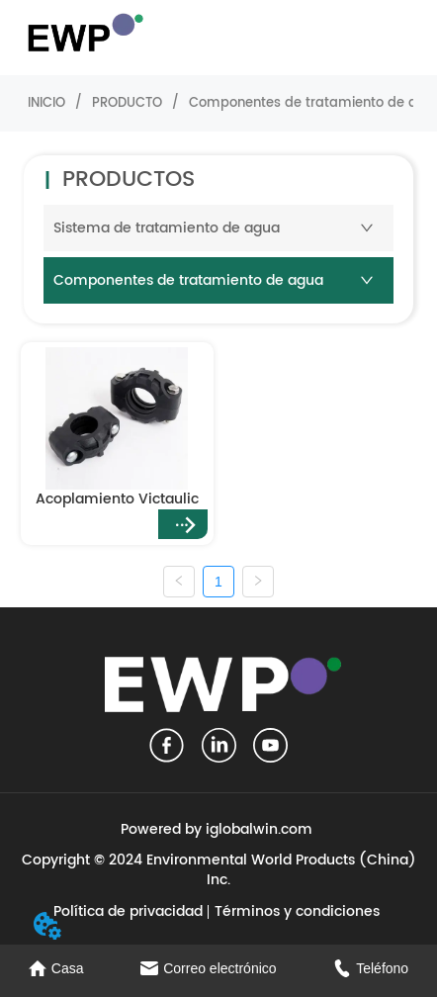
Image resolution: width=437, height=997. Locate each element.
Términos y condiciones (297, 911)
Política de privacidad (128, 911)
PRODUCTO (127, 103)
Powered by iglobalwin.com (216, 829)
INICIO (46, 103)
